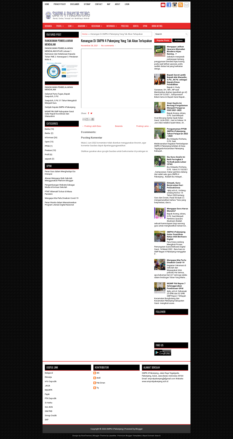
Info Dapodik (51, 381)
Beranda (48, 25)
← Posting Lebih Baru (91, 126)
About (117, 4)
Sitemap (87, 4)
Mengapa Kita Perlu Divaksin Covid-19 (61, 198)
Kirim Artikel (157, 25)
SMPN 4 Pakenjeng (114, 429)
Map (108, 4)
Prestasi (125, 25)
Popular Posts (163, 40)
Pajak (47, 394)
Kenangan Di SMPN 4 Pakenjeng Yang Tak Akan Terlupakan (116, 40)
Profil (61, 25)
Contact (98, 4)
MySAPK (48, 390)
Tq (97, 388)
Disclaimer (74, 4)
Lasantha (112, 436)
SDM (72, 25)
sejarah (48, 159)
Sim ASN (49, 407)
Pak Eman (100, 383)
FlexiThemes (86, 436)
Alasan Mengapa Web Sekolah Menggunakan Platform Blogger (59, 179)
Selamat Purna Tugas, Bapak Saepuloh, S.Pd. (57, 95)
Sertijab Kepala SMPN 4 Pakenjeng (60, 107)
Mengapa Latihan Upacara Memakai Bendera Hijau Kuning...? (176, 50)
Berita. (47, 133)
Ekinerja (48, 377)
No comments (107, 45)
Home (47, 4)
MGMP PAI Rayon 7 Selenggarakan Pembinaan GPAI (176, 285)
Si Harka (48, 403)
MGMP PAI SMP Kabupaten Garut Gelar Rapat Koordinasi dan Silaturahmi (59, 113)
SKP (46, 419)
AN (97, 373)
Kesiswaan (98, 25)
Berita (135, 25)
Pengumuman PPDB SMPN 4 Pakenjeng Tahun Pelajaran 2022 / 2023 (177, 132)
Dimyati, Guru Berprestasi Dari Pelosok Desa (175, 185)
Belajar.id (49, 373)
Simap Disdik (51, 415)
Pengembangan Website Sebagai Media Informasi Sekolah (60, 186)
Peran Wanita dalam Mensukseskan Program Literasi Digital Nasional (60, 203)
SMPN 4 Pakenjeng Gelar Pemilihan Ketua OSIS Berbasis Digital (177, 235)
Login (127, 4)
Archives (179, 40)
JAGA (47, 386)
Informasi (112, 25)
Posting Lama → (143, 126)
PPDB (47, 146)
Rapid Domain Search (152, 436)
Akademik (83, 25)
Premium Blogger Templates (129, 436)
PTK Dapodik (50, 398)
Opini (145, 25)
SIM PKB (48, 411)
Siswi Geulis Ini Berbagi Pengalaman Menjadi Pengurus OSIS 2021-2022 (177, 107)
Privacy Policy (60, 4)
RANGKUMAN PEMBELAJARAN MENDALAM (59, 42)
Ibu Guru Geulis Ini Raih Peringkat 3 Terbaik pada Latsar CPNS (176, 160)
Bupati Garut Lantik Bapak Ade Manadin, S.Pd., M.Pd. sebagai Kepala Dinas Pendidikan (177, 80)
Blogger (139, 429)
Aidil (98, 378)
